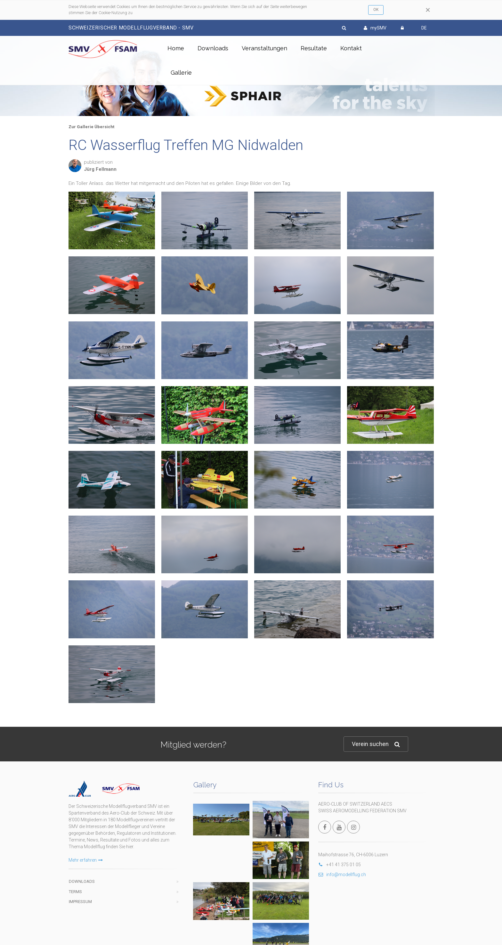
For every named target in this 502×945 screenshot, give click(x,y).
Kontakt (351, 48)
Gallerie (181, 72)
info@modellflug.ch (342, 874)
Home (175, 48)
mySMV (375, 27)
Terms (75, 891)
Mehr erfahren (86, 860)
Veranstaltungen (264, 48)
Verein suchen (376, 744)
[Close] (427, 9)
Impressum (80, 901)
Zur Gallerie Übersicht (91, 126)
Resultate (314, 48)
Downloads (213, 48)
